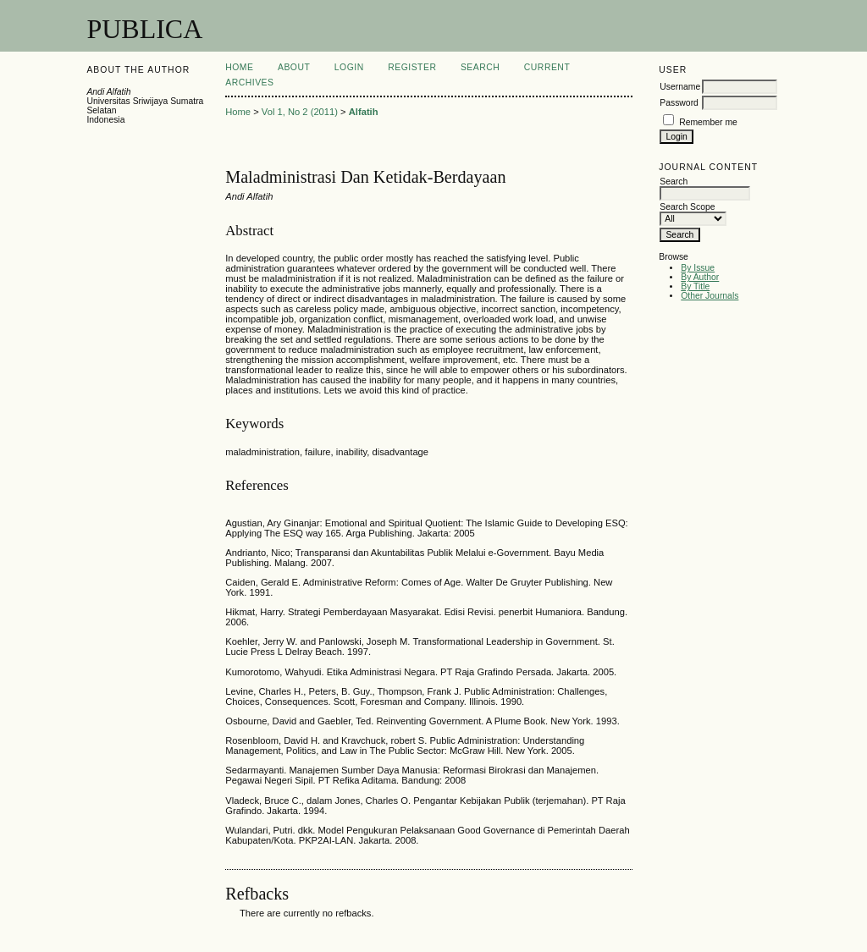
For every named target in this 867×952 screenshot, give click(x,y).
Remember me (708, 122)
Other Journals (709, 295)
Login (349, 67)
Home (239, 67)
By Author (700, 277)
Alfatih (363, 112)
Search (480, 67)
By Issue (698, 267)
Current (547, 67)
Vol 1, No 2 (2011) (300, 112)
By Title (695, 286)
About (294, 67)
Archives (249, 82)
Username (680, 86)
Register (412, 67)
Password (679, 102)
